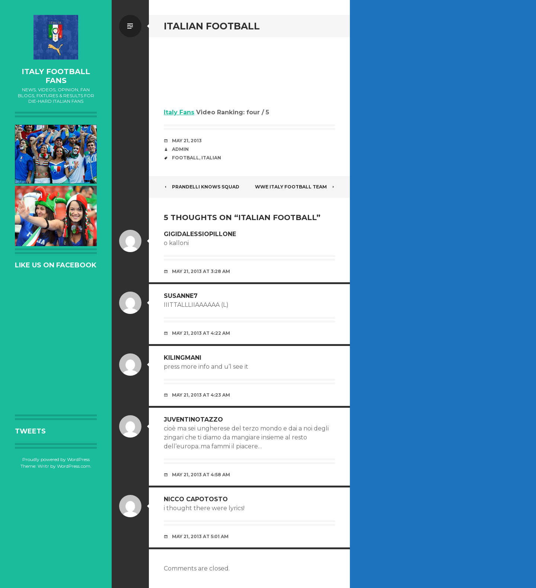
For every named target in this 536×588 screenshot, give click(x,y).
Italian (211, 157)
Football (185, 157)
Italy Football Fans (56, 76)
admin (180, 149)
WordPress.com (73, 466)
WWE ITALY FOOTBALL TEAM (295, 187)
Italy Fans (179, 112)
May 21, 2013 (187, 140)
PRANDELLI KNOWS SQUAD (201, 187)
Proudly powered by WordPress (56, 459)
